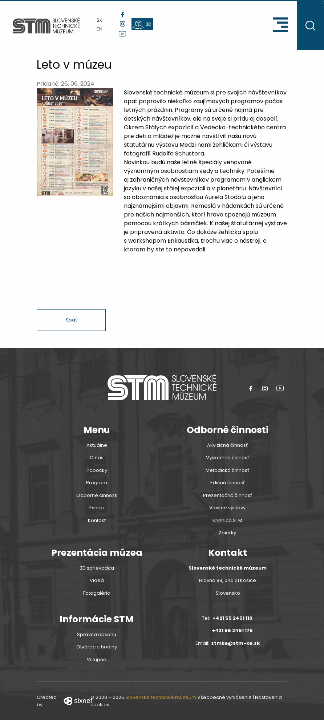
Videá (97, 580)
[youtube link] (122, 33)
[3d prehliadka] (142, 24)
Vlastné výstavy (227, 507)
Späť (71, 319)
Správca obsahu (96, 634)
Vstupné (96, 659)
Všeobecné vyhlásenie (224, 697)
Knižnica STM (227, 520)
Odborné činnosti (96, 495)
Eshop (96, 507)
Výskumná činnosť (227, 457)
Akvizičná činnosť (227, 445)
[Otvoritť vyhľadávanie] (310, 25)
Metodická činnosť (227, 470)
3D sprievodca (97, 568)
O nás (97, 457)
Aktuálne (96, 445)
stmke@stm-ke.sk (235, 643)
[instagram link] (122, 24)
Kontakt (97, 520)
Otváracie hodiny (96, 646)
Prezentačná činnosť (227, 495)
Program (96, 482)
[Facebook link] (122, 14)
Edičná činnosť (227, 482)
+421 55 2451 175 (232, 630)
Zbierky (227, 532)
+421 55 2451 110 (232, 618)
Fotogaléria (96, 593)
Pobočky (96, 470)
